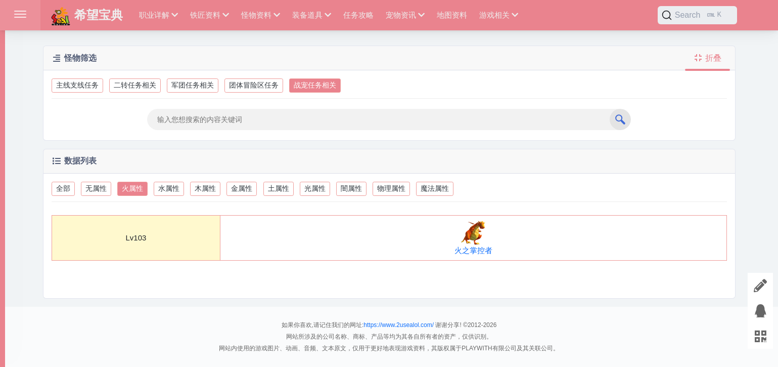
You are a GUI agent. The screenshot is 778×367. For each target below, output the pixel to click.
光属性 (315, 188)
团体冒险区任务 (254, 85)
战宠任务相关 (315, 85)
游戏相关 (498, 15)
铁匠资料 (209, 15)
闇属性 (351, 188)
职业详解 (158, 15)
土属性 (278, 188)
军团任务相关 (192, 85)
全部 (63, 188)
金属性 (241, 188)
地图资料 (452, 15)
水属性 (168, 188)
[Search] (697, 15)
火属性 (132, 188)
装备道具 (311, 15)
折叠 (707, 58)
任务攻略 (358, 15)
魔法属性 (435, 188)
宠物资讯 (405, 15)
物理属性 (391, 188)
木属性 (205, 188)
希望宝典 (87, 15)
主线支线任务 (77, 85)
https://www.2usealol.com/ (398, 325)
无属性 (96, 188)
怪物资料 (260, 15)
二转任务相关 (135, 85)
